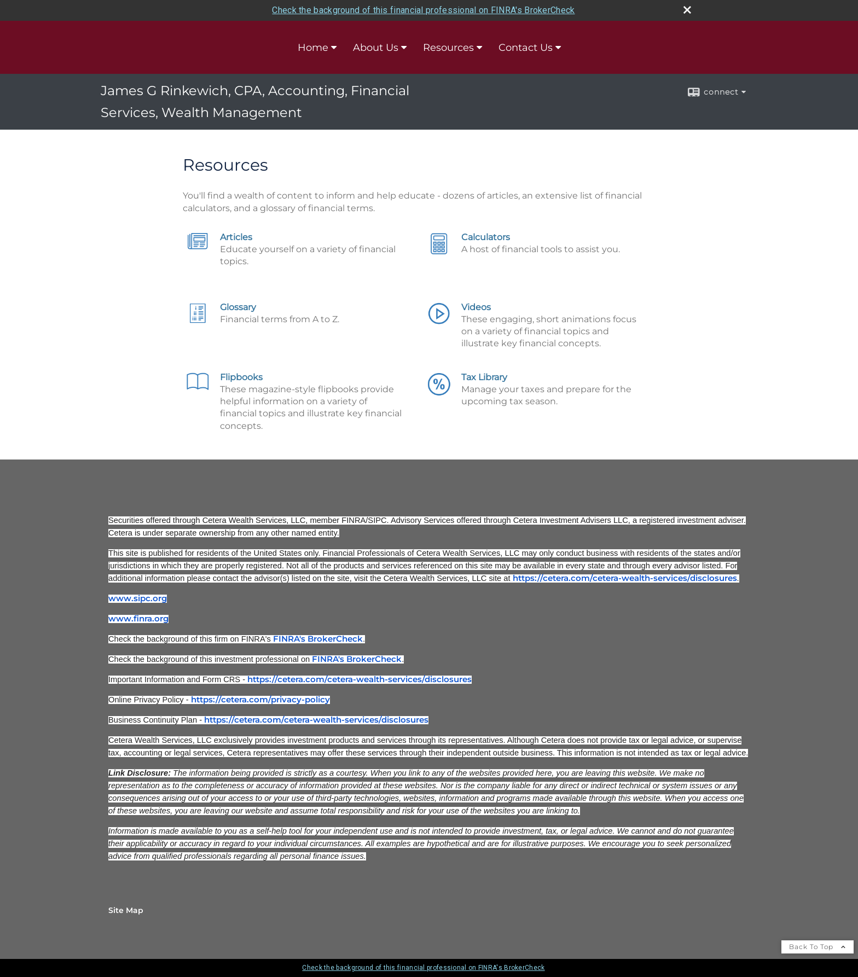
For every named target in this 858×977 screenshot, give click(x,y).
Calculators (485, 237)
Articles (236, 237)
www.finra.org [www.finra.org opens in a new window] (138, 619)
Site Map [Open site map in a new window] (125, 910)
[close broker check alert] (687, 9)
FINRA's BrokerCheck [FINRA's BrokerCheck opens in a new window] (318, 639)
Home (313, 48)
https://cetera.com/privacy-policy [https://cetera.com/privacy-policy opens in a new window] (260, 700)
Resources (448, 48)
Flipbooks (241, 377)
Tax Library (484, 377)
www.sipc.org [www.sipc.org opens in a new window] (137, 598)
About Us (375, 48)
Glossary (238, 307)
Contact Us (525, 48)
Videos (476, 307)
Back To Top (817, 947)
